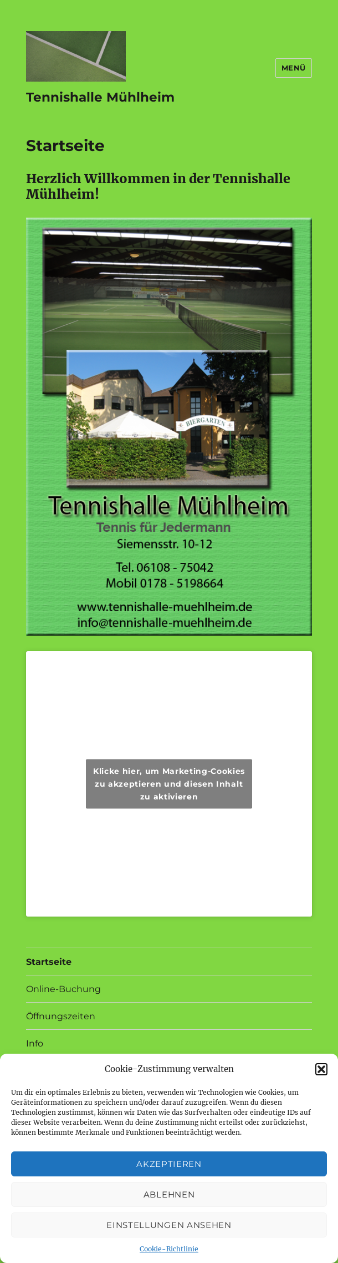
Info (34, 1043)
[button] (321, 1069)
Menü (293, 67)
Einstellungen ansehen (169, 1225)
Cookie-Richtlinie (169, 1249)
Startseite (48, 962)
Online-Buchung (63, 989)
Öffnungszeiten (60, 1016)
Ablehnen (169, 1194)
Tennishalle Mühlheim (100, 97)
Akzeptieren (169, 1164)
